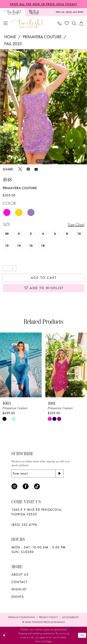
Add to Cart (44, 278)
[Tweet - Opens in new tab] (20, 169)
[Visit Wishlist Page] (67, 23)
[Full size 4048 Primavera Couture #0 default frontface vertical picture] (43, 106)
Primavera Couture (42, 37)
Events (17, 597)
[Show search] (74, 23)
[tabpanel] (43, 106)
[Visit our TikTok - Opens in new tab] (37, 486)
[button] (5, 23)
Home (10, 37)
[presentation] (21, 365)
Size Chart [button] (76, 224)
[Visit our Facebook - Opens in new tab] (26, 486)
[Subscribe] (59, 473)
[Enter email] (37, 473)
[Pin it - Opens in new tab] (28, 169)
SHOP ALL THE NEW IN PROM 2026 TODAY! (43, 4)
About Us (20, 574)
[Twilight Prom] (12, 12)
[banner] (28, 23)
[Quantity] (9, 268)
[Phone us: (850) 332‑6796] (59, 23)
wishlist (19, 589)
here (49, 641)
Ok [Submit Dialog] (82, 635)
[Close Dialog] (4, 635)
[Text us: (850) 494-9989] (69, 12)
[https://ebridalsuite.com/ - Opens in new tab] (34, 12)
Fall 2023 (13, 43)
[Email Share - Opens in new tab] (36, 169)
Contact (19, 582)
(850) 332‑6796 (24, 525)
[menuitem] (12, 12)
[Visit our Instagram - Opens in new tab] (14, 486)
